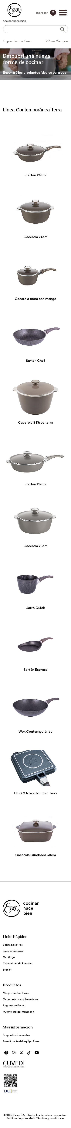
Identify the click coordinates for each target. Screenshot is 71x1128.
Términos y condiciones (50, 1118)
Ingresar (46, 13)
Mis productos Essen (16, 993)
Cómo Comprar (57, 41)
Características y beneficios (20, 999)
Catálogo (9, 957)
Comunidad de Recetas (17, 963)
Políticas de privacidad (20, 1118)
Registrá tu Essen (14, 1005)
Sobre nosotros (13, 945)
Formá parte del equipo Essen (21, 1041)
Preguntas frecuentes (16, 1035)
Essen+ (7, 970)
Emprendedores (13, 951)
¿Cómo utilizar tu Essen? (18, 1012)
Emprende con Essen (17, 41)
